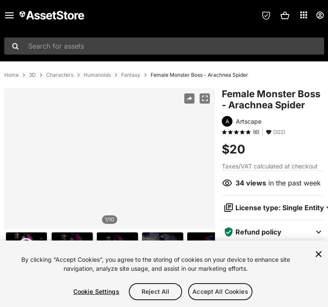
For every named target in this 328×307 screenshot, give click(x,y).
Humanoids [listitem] (97, 75)
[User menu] (320, 15)
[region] (109, 158)
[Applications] (304, 15)
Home (11, 75)
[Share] (189, 98)
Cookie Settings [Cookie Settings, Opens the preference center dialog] (96, 291)
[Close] (318, 254)
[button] (285, 15)
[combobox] (164, 46)
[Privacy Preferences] (266, 15)
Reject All (155, 291)
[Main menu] (9, 15)
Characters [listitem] (59, 75)
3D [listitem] (32, 75)
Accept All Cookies (220, 291)
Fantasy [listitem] (130, 75)
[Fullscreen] (205, 98)
